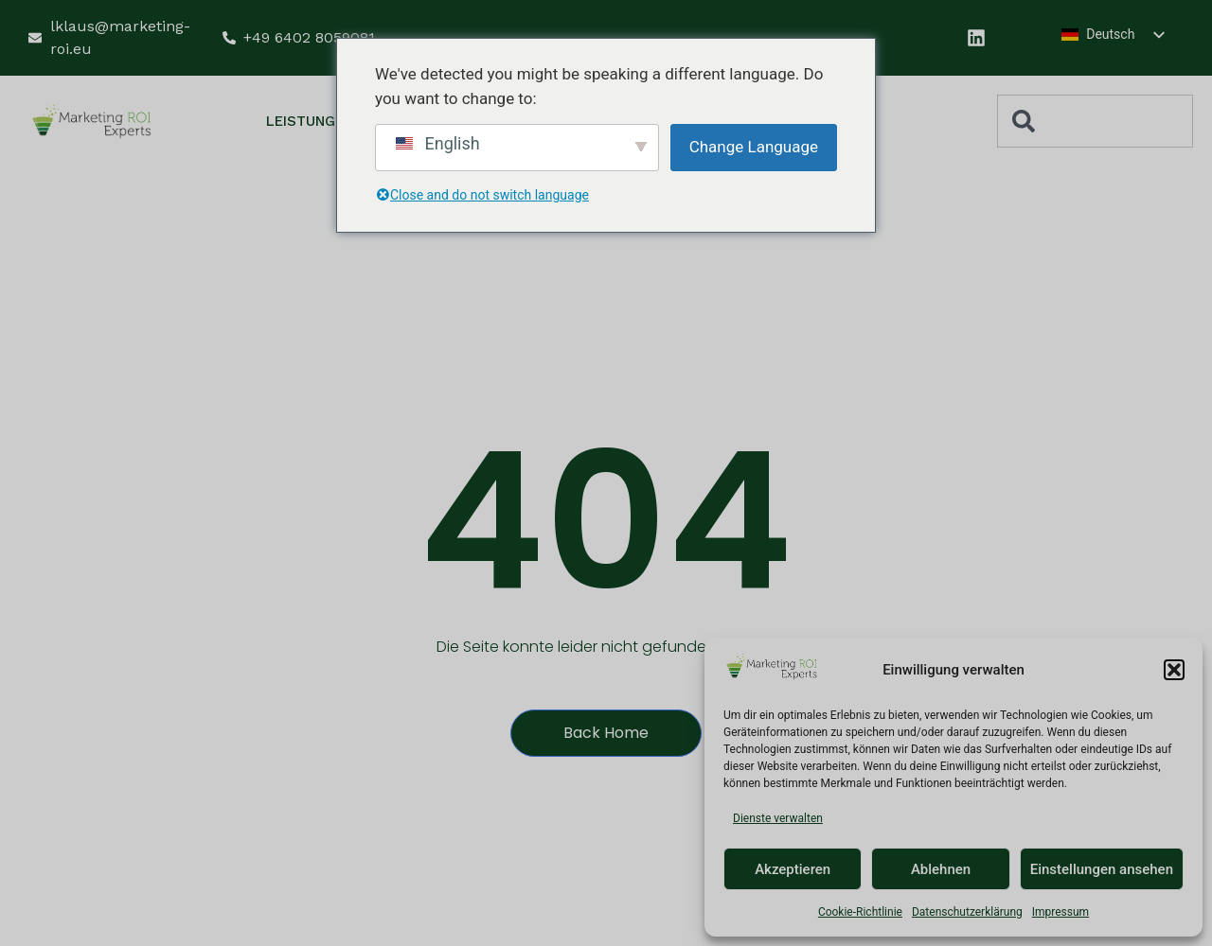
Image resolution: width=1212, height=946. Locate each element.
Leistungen (321, 121)
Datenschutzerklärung (967, 912)
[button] (1174, 669)
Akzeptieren (792, 869)
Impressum (1060, 912)
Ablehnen (941, 869)
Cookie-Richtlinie (860, 912)
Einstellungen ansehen (1101, 869)
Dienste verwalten (778, 818)
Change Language (753, 146)
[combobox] (1095, 121)
